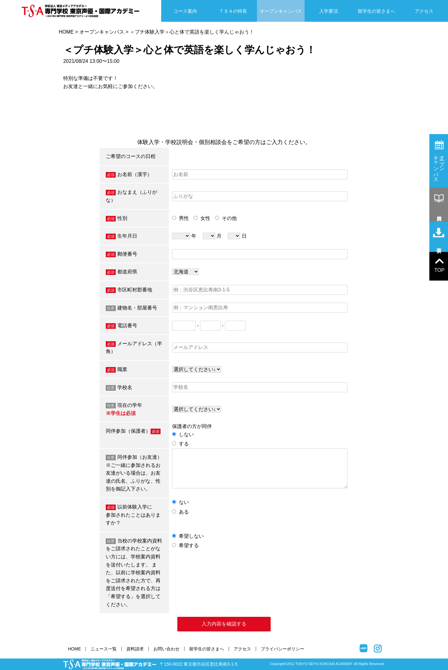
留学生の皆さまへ (376, 11)
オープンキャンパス (281, 11)
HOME (66, 32)
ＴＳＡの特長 (233, 11)
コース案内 (185, 11)
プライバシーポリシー (282, 648)
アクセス (424, 11)
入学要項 (328, 11)
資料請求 (135, 648)
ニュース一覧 (104, 648)
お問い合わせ (166, 648)
